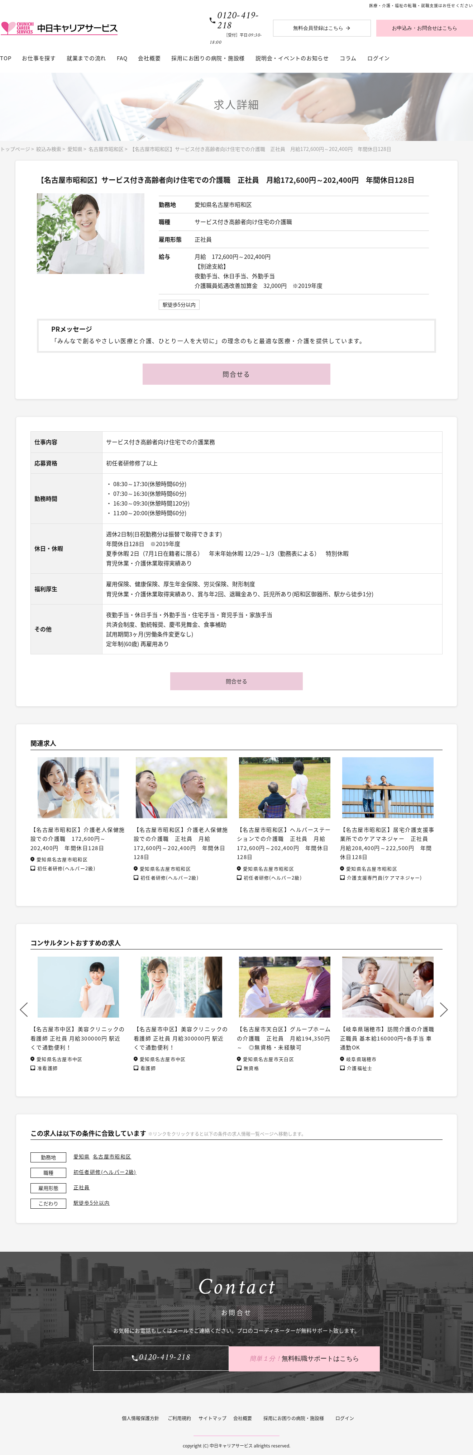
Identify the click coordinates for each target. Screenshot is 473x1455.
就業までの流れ (86, 58)
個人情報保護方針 (140, 1416)
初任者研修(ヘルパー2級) (105, 1171)
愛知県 (74, 148)
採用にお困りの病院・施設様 (208, 58)
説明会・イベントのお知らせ (292, 58)
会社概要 (149, 58)
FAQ (122, 58)
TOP (5, 58)
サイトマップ (212, 1416)
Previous (24, 1010)
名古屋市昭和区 (106, 148)
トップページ (15, 148)
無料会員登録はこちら (318, 28)
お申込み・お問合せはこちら (424, 28)
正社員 (81, 1187)
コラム (348, 58)
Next (444, 1010)
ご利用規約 (179, 1416)
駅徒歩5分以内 (91, 1202)
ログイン (378, 58)
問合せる (236, 374)
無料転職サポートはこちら (308, 1357)
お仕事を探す (39, 58)
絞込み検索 (48, 148)
